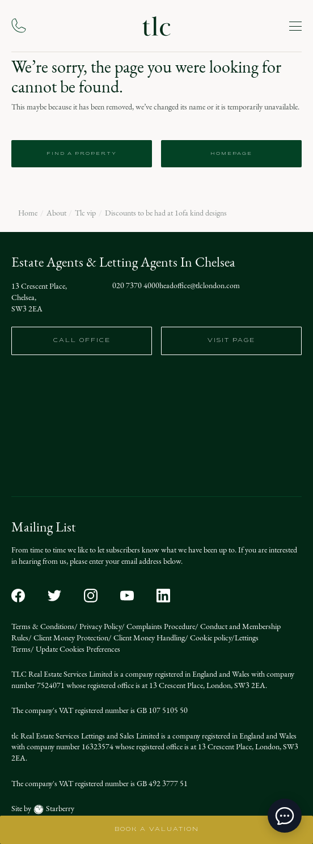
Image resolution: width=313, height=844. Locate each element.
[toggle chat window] (285, 816)
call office (82, 340)
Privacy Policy (99, 626)
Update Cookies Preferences (77, 649)
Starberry (59, 808)
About (56, 213)
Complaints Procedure (160, 626)
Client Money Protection (70, 637)
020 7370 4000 (135, 286)
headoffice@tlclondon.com (199, 286)
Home (27, 213)
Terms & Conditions (42, 626)
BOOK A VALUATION (157, 829)
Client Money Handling (148, 637)
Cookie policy (209, 637)
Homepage (231, 153)
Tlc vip (85, 213)
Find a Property (81, 153)
